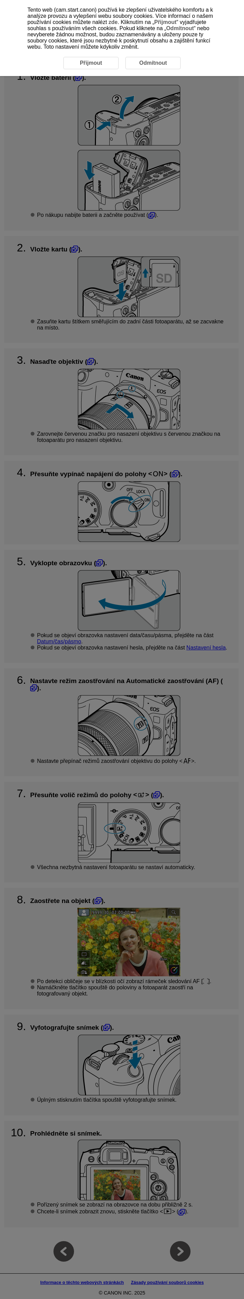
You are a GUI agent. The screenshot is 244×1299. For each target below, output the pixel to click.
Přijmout (165, 22)
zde (113, 22)
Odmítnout (180, 28)
